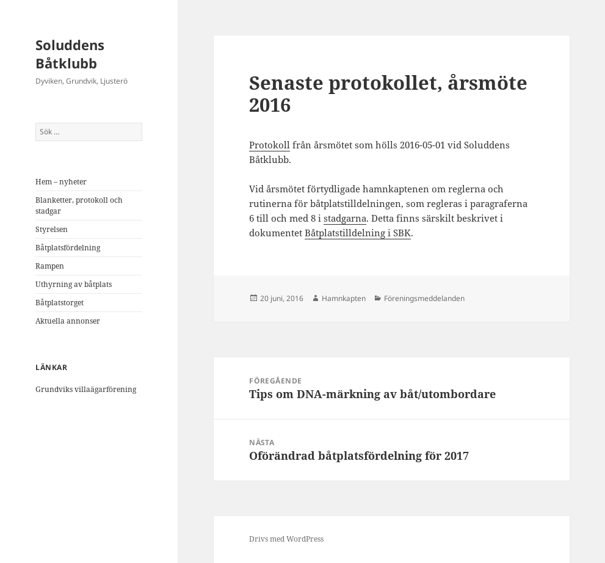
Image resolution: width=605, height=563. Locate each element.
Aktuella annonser (67, 321)
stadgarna (345, 218)
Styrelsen (51, 229)
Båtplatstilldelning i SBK (358, 233)
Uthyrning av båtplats (73, 284)
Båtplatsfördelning (67, 247)
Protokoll (269, 145)
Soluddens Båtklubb (69, 53)
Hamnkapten (344, 298)
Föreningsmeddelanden (424, 298)
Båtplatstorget (59, 302)
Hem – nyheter (61, 181)
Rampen (49, 266)
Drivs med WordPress (286, 539)
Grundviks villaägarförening (85, 389)
